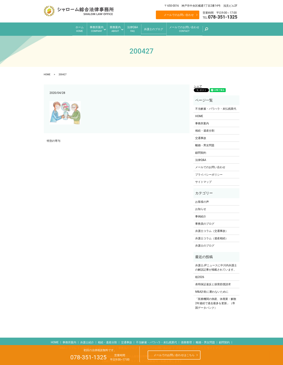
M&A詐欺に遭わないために (211, 290)
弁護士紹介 (87, 341)
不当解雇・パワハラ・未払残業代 (215, 107)
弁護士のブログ (157, 28)
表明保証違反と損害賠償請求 (213, 282)
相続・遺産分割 (204, 129)
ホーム (73, 28)
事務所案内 (92, 28)
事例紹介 (200, 214)
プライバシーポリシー (209, 173)
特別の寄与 (53, 139)
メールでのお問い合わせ (179, 14)
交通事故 (200, 136)
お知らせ (200, 207)
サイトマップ (203, 180)
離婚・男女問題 (204, 143)
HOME (47, 73)
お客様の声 (202, 200)
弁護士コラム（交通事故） (211, 229)
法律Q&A (134, 28)
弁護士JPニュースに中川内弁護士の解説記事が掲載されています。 (216, 266)
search (216, 29)
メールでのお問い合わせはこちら (174, 355)
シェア (198, 84)
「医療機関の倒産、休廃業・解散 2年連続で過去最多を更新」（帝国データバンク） (216, 302)
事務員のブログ (204, 222)
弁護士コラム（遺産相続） (211, 237)
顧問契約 (200, 151)
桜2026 (199, 275)
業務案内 (114, 28)
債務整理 (186, 341)
